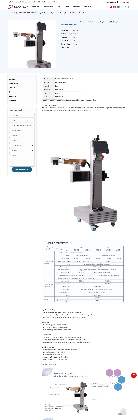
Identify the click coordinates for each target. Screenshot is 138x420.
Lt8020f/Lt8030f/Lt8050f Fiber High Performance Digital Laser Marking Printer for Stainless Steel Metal (52, 13)
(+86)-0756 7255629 (123, 2)
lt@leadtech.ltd (110, 2)
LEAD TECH (11, 13)
